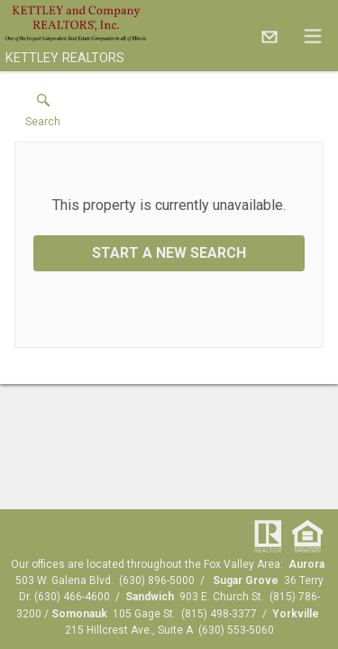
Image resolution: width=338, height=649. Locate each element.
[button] (43, 114)
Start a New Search (169, 252)
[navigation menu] (312, 36)
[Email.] (269, 36)
